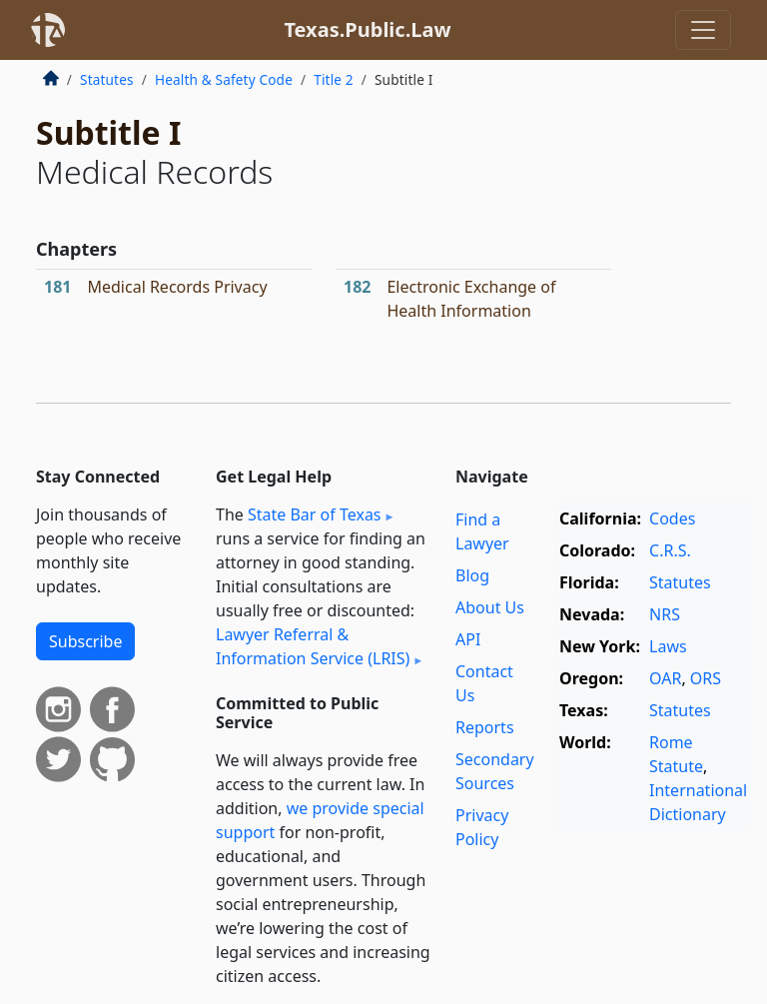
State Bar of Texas (315, 514)
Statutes (107, 79)
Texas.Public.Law (367, 29)
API (467, 639)
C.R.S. (670, 550)
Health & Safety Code (224, 79)
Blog (472, 575)
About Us (489, 607)
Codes (672, 518)
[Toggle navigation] (703, 30)
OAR (665, 678)
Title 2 (334, 79)
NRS (664, 614)
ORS (705, 678)
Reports (484, 727)
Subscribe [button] (85, 641)
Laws (668, 646)
